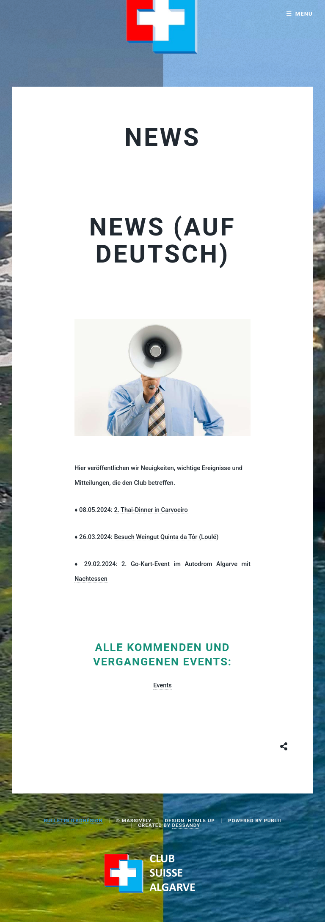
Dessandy (186, 825)
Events (162, 685)
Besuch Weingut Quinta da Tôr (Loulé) (166, 537)
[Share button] (284, 746)
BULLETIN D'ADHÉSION (73, 821)
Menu (304, 14)
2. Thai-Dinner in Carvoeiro (150, 510)
